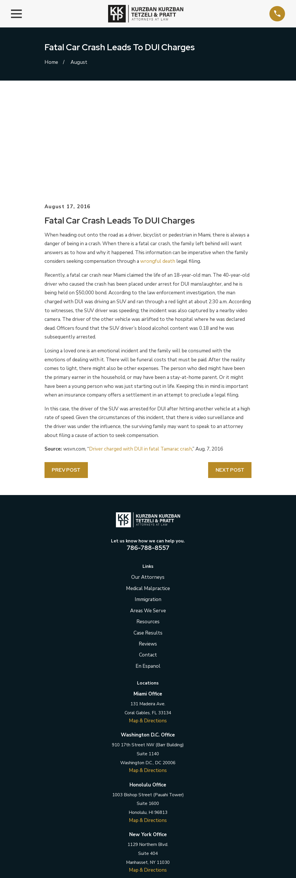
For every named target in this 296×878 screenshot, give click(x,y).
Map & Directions (148, 622)
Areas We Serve (148, 512)
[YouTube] (176, 800)
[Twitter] (133, 800)
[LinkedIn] (148, 800)
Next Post (230, 372)
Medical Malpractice (148, 490)
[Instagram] (162, 800)
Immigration (148, 501)
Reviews (148, 545)
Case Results (148, 534)
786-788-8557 (148, 449)
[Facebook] (119, 800)
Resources (148, 523)
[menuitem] (53, 866)
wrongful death (157, 163)
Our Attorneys (147, 479)
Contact (148, 556)
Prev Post (66, 372)
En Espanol (148, 568)
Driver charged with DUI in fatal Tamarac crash (140, 350)
